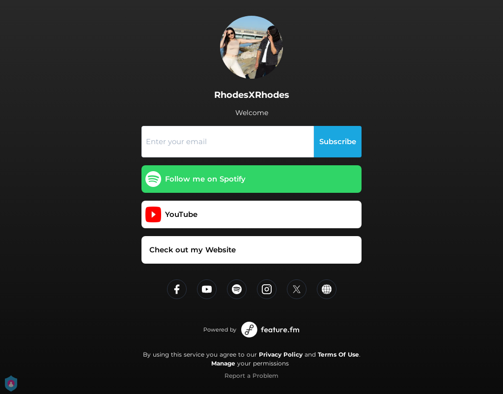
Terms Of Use (338, 354)
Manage (223, 363)
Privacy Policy (281, 354)
